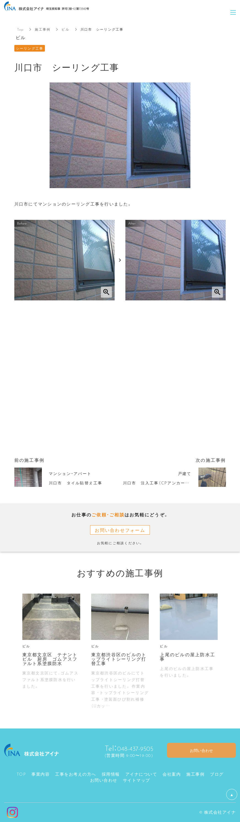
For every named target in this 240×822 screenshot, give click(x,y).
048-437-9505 (131, 747)
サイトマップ (136, 780)
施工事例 (42, 29)
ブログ (217, 774)
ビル (65, 29)
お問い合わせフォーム (120, 530)
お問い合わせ (103, 780)
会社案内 (172, 774)
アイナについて (141, 774)
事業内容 (40, 774)
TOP (21, 774)
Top (20, 29)
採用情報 (111, 774)
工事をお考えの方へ (75, 774)
